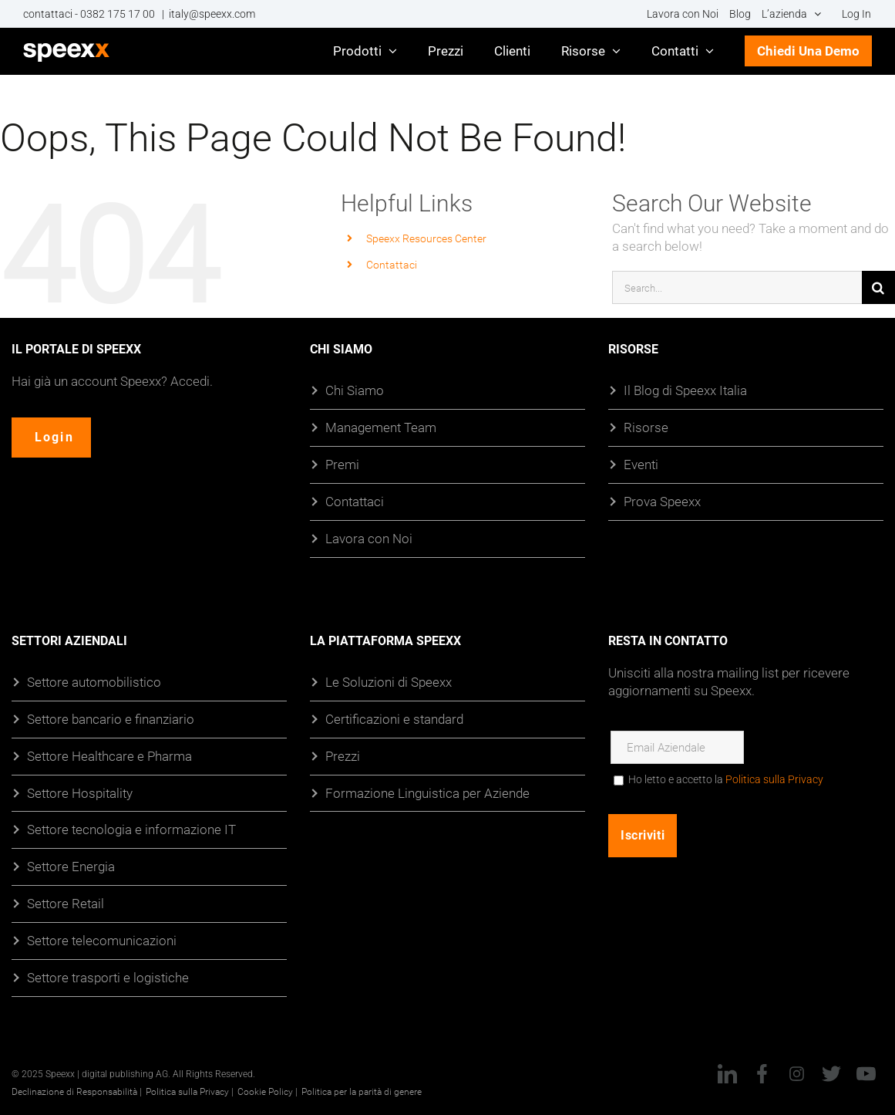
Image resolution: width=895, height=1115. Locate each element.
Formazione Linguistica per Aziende (427, 793)
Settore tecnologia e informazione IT (131, 829)
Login (55, 437)
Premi (342, 464)
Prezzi (342, 756)
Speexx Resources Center (426, 238)
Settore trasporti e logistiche (108, 977)
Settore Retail (65, 903)
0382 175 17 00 (118, 14)
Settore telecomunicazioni (102, 940)
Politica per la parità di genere (361, 1091)
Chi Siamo (354, 390)
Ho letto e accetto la (725, 779)
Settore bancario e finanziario (110, 719)
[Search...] (737, 287)
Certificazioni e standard (394, 719)
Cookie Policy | (267, 1091)
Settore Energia (71, 866)
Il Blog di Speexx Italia (685, 390)
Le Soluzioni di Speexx (388, 682)
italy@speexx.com (212, 14)
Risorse (646, 427)
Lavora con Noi (368, 538)
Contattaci (391, 264)
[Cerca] (878, 287)
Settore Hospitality (80, 793)
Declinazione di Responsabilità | (77, 1091)
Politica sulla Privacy (774, 779)
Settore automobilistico (94, 682)
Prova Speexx (662, 501)
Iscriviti (643, 835)
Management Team (380, 427)
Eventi (641, 464)
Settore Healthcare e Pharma (109, 756)
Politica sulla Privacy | (190, 1091)
